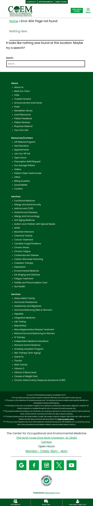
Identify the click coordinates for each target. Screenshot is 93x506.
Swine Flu (19, 356)
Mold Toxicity (20, 364)
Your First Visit (21, 130)
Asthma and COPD (23, 208)
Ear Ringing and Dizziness (27, 274)
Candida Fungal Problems (27, 243)
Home (13, 21)
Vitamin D (19, 368)
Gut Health (19, 286)
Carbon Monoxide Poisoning (28, 259)
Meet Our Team (22, 91)
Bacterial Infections (24, 231)
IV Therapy (19, 337)
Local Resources (22, 114)
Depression (20, 266)
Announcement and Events (28, 102)
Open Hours (20, 157)
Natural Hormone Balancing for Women (34, 333)
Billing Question (22, 181)
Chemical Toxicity (23, 235)
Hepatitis (18, 313)
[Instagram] (47, 465)
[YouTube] (72, 465)
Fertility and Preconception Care (30, 282)
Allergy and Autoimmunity (27, 204)
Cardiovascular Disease (26, 255)
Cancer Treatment (23, 239)
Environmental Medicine (26, 270)
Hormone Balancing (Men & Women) (33, 309)
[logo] (20, 11)
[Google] (21, 465)
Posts (17, 106)
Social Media (20, 184)
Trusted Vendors (22, 98)
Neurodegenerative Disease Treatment (34, 329)
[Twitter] (59, 465)
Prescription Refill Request (27, 161)
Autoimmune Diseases (25, 212)
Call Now (46, 442)
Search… (10, 58)
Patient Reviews (22, 122)
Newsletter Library (23, 110)
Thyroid (18, 360)
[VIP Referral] (15, 501)
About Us (18, 87)
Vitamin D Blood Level (25, 372)
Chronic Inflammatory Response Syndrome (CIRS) (40, 380)
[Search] (45, 63)
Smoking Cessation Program (29, 349)
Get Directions (21, 145)
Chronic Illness (21, 247)
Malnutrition (20, 325)
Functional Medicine (24, 200)
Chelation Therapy (23, 263)
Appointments (21, 149)
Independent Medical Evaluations (31, 341)
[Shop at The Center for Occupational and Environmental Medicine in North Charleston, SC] (77, 10)
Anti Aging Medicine (24, 220)
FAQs (16, 95)
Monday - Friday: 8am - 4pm (46, 451)
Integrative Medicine (24, 317)
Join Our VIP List (22, 153)
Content (18, 188)
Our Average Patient (24, 165)
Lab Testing (20, 321)
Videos (17, 169)
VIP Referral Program (24, 142)
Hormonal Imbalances (25, 302)
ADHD (17, 227)
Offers (17, 177)
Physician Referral (23, 126)
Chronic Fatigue (22, 251)
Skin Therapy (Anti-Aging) (27, 352)
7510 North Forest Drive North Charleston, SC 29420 (46, 438)
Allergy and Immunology (27, 216)
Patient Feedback (23, 118)
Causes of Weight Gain (26, 376)
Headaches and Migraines (27, 306)
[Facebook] (34, 465)
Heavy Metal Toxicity (24, 298)
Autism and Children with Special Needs (34, 224)
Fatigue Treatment (23, 278)
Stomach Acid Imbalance (27, 345)
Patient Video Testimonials (27, 173)
